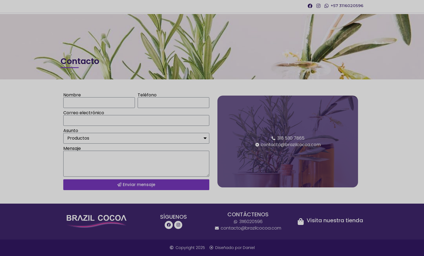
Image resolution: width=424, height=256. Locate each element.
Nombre (72, 95)
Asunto (70, 131)
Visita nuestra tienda (335, 220)
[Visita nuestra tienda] (300, 221)
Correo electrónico (83, 113)
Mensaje (72, 148)
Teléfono (147, 95)
